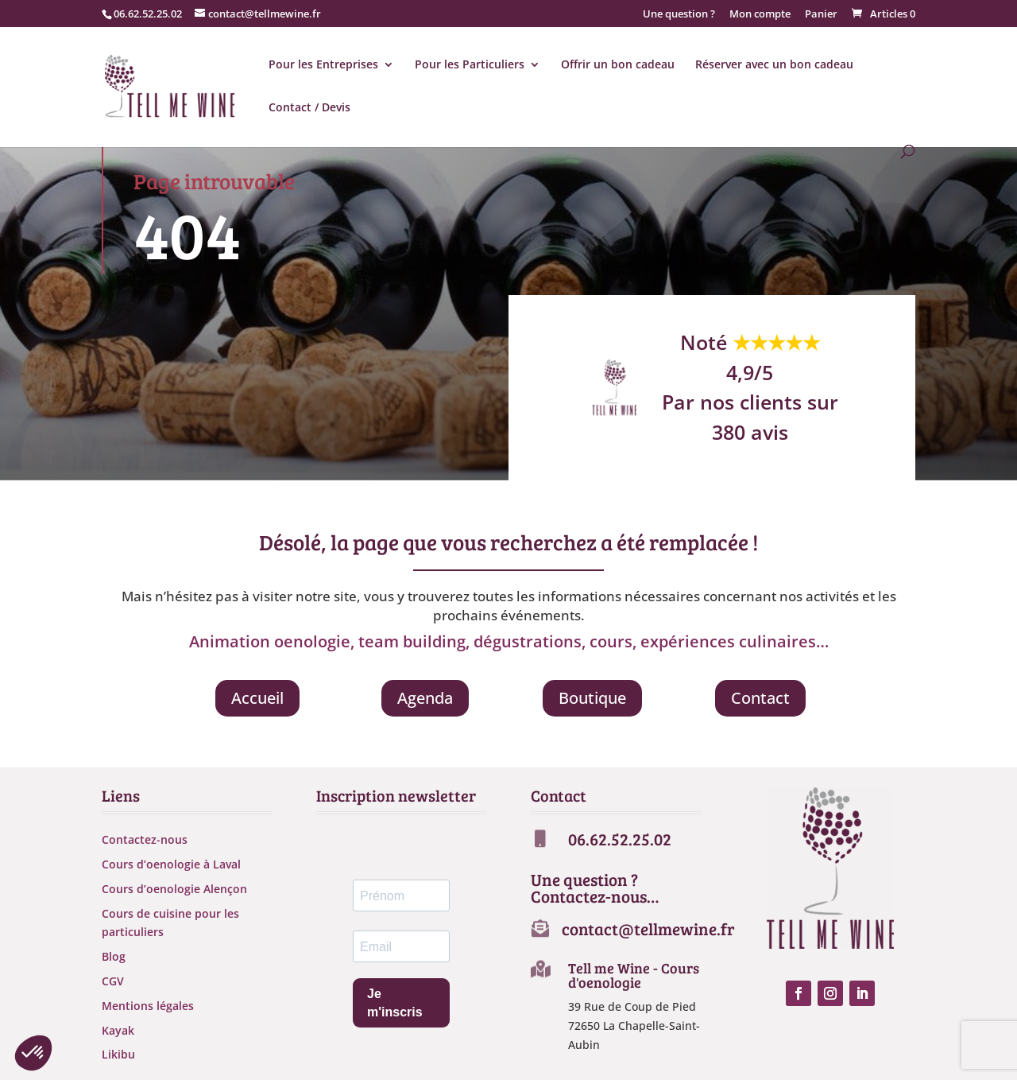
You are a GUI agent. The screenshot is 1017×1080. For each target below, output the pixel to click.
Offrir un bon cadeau (618, 65)
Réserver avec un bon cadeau (774, 65)
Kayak (118, 1030)
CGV (113, 981)
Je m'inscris (395, 1003)
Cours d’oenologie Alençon (174, 888)
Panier (821, 15)
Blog (114, 956)
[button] (33, 1053)
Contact (760, 698)
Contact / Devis (309, 108)
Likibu (118, 1054)
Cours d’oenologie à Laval (171, 864)
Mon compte (760, 15)
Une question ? (679, 15)
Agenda (425, 698)
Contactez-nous (145, 839)
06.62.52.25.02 (148, 13)
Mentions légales (148, 1005)
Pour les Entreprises (323, 65)
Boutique (592, 698)
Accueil (257, 698)
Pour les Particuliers (469, 65)
